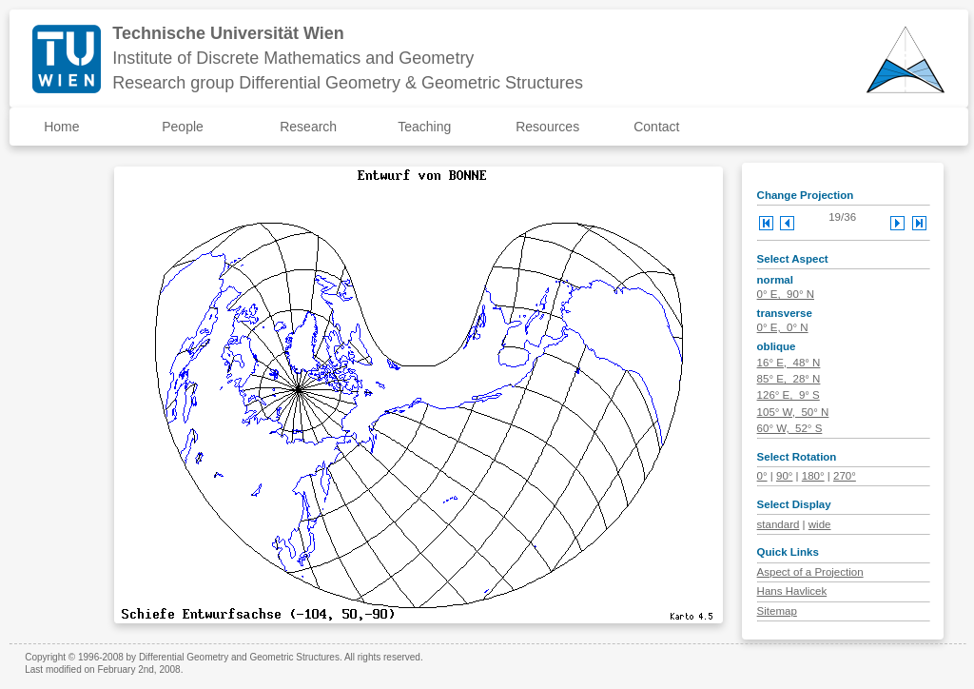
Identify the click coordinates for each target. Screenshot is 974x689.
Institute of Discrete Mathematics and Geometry (293, 58)
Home (61, 126)
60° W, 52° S (790, 428)
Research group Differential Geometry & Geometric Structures (347, 82)
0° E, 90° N (785, 294)
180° (813, 476)
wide (819, 524)
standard (778, 524)
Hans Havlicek (792, 591)
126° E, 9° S (788, 395)
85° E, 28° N (789, 378)
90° (784, 476)
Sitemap (777, 611)
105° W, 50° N (793, 412)
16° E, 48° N (789, 362)
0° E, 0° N (782, 327)
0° (762, 476)
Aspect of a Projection (810, 572)
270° (844, 476)
